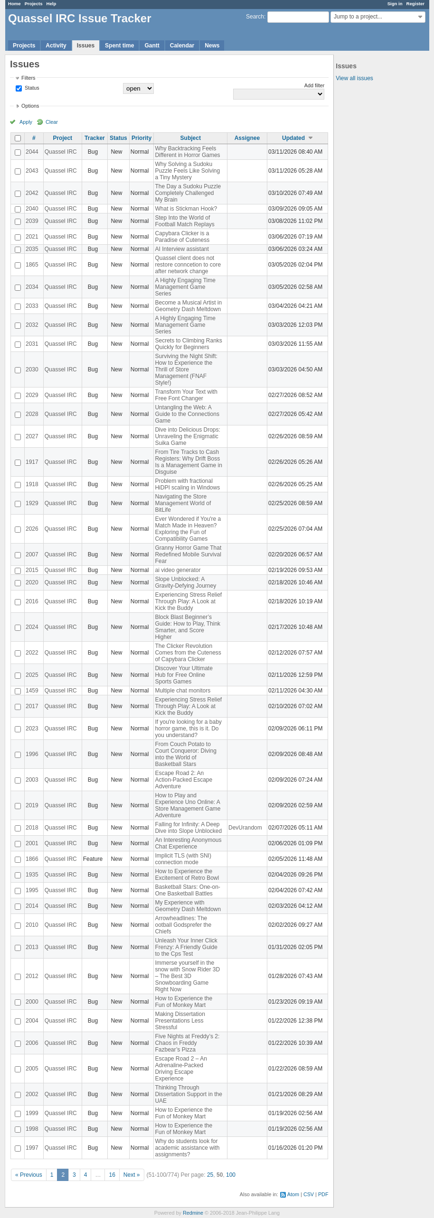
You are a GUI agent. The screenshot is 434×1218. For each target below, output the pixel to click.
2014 (32, 906)
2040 (32, 208)
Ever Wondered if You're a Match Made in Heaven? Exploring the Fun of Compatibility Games (188, 529)
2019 (32, 805)
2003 (32, 779)
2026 (32, 529)
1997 (32, 1147)
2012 (32, 976)
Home (14, 3)
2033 (32, 306)
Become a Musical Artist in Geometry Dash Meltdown (188, 306)
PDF (323, 1194)
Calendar (182, 45)
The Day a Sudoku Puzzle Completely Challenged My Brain (188, 193)
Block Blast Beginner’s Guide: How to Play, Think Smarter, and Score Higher (187, 627)
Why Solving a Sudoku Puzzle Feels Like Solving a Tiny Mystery (187, 171)
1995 (32, 890)
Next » (131, 1175)
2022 (32, 652)
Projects (34, 3)
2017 (32, 706)
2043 (32, 170)
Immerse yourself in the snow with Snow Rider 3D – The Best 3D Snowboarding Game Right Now (187, 976)
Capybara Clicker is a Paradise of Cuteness (182, 236)
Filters (28, 78)
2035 (32, 249)
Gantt (151, 45)
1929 (32, 503)
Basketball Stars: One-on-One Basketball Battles (187, 890)
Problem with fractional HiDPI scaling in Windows (187, 484)
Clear (52, 122)
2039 (32, 221)
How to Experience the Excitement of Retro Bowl (187, 874)
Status (31, 88)
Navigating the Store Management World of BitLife (183, 503)
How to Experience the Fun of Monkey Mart (183, 1001)
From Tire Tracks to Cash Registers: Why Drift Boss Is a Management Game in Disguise (188, 462)
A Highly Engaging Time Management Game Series (185, 287)
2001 (32, 843)
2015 (32, 570)
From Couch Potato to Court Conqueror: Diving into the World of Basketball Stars (185, 754)
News (212, 45)
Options (30, 106)
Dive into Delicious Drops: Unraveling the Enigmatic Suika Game (187, 436)
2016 (32, 601)
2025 (32, 675)
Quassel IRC (61, 151)
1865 (32, 264)
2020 (32, 582)
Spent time (119, 45)
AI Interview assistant (181, 249)
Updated (293, 138)
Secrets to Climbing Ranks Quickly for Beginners (188, 344)
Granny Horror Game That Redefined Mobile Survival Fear (188, 554)
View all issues (354, 78)
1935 (32, 874)
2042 (32, 193)
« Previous (28, 1175)
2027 (32, 436)
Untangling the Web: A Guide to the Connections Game (187, 414)
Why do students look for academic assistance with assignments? (187, 1148)
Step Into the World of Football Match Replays (184, 221)
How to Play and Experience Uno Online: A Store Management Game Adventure (187, 805)
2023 (32, 728)
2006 (32, 1043)
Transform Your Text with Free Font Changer (186, 395)
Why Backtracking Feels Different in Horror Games (187, 151)
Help (52, 3)
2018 (32, 827)
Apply (25, 122)
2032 (32, 325)
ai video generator (177, 570)
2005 (32, 1068)
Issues (85, 45)
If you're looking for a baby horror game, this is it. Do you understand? (188, 728)
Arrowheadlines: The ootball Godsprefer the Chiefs (183, 925)
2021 (32, 236)
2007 (32, 554)
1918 (32, 484)
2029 (32, 395)
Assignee (247, 138)
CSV (308, 1194)
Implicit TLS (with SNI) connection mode (183, 859)
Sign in (395, 3)
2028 (32, 414)
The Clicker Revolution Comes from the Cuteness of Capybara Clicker (188, 653)
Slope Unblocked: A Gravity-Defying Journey (185, 582)
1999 (32, 1113)
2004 (32, 1020)
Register (415, 3)
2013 (32, 947)
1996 (32, 754)
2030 (32, 369)
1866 (32, 859)
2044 (32, 151)
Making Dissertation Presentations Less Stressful (180, 1021)
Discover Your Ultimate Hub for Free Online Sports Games (183, 675)
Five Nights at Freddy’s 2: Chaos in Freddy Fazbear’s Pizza (187, 1043)
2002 (32, 1094)
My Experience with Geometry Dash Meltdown (188, 906)
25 (210, 1175)
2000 (32, 1001)
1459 (32, 690)
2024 (32, 627)
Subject (190, 138)
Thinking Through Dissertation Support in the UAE (188, 1094)
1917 (32, 462)
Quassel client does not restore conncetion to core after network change (188, 265)
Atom (293, 1194)
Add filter (314, 85)
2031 (32, 344)
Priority (141, 138)
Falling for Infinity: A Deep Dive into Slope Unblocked (188, 827)
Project (62, 138)
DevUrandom (245, 827)
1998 (32, 1129)
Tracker (95, 138)
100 (231, 1175)
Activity (56, 45)
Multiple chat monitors (182, 690)
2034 (32, 287)
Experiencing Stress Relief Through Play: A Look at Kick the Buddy (188, 601)
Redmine (193, 1213)
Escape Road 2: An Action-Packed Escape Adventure (183, 780)
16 (112, 1175)
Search (255, 16)
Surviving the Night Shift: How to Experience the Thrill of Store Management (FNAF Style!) (186, 369)
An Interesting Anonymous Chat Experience (188, 843)
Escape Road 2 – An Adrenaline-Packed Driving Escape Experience (181, 1068)
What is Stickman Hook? (186, 208)
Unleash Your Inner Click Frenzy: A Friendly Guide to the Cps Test (186, 947)
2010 (32, 925)
